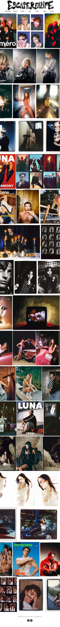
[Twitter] (31, 620)
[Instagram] (28, 620)
